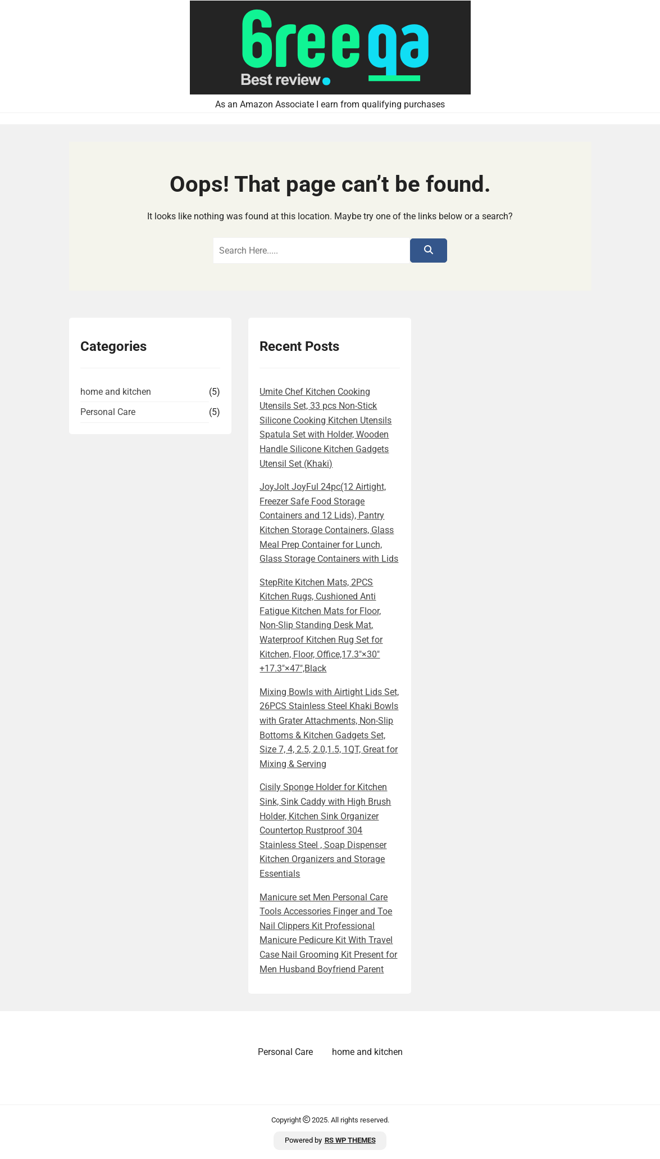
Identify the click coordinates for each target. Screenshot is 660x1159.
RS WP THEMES (350, 1140)
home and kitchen (115, 391)
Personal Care (107, 412)
